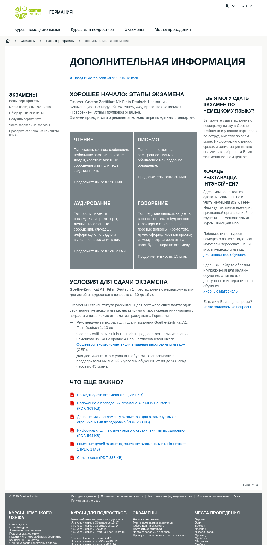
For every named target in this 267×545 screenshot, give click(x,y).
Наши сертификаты (24, 101)
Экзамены (134, 29)
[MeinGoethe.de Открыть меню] (229, 6)
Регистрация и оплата (85, 500)
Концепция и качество (24, 539)
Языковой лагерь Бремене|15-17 (93, 528)
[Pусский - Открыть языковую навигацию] (246, 6)
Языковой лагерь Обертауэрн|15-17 (95, 522)
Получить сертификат (25, 119)
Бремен (200, 525)
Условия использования (213, 496)
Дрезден (200, 528)
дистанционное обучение (224, 254)
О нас (237, 496)
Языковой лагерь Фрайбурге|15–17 (94, 541)
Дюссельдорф (204, 531)
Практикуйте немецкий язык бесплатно (35, 536)
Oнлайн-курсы (18, 527)
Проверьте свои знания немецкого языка (34, 133)
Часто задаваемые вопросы (29, 125)
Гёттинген (201, 541)
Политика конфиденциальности (122, 496)
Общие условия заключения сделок (33, 542)
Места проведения (173, 29)
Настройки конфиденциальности (170, 496)
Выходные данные (83, 496)
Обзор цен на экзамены (26, 113)
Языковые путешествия (25, 530)
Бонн (198, 522)
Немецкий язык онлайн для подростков (97, 519)
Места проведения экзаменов (30, 107)
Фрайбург (201, 538)
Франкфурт (202, 535)
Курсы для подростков (92, 29)
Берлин (200, 519)
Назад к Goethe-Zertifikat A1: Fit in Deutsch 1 (107, 78)
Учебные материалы (220, 291)
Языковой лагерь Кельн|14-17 (91, 538)
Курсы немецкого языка (37, 29)
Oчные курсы (18, 524)
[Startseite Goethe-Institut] (28, 12)
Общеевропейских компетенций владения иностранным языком (130, 344)
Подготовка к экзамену (24, 533)
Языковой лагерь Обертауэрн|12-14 (95, 525)
